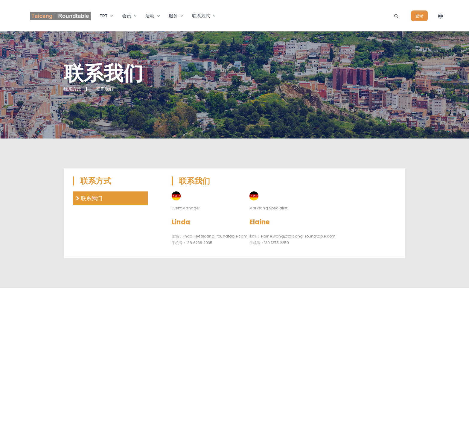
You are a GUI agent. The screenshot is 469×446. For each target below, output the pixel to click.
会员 (126, 16)
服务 (173, 16)
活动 (149, 16)
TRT (104, 16)
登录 (419, 15)
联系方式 (201, 16)
